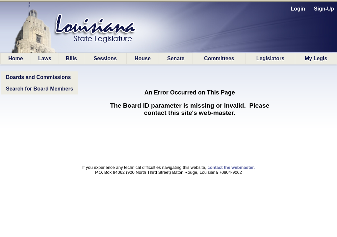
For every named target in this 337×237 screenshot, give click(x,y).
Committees (219, 58)
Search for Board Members (39, 89)
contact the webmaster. (231, 167)
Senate (175, 58)
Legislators (270, 58)
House (143, 58)
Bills (71, 58)
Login (298, 9)
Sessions (105, 58)
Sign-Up (324, 9)
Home (15, 58)
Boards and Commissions (38, 77)
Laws (44, 58)
